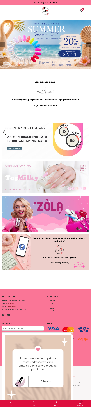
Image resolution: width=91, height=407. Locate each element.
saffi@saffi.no (11, 306)
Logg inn (52, 308)
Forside (52, 300)
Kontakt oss (53, 311)
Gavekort (52, 306)
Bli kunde (53, 303)
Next (88, 44)
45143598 (11, 303)
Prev (2, 44)
